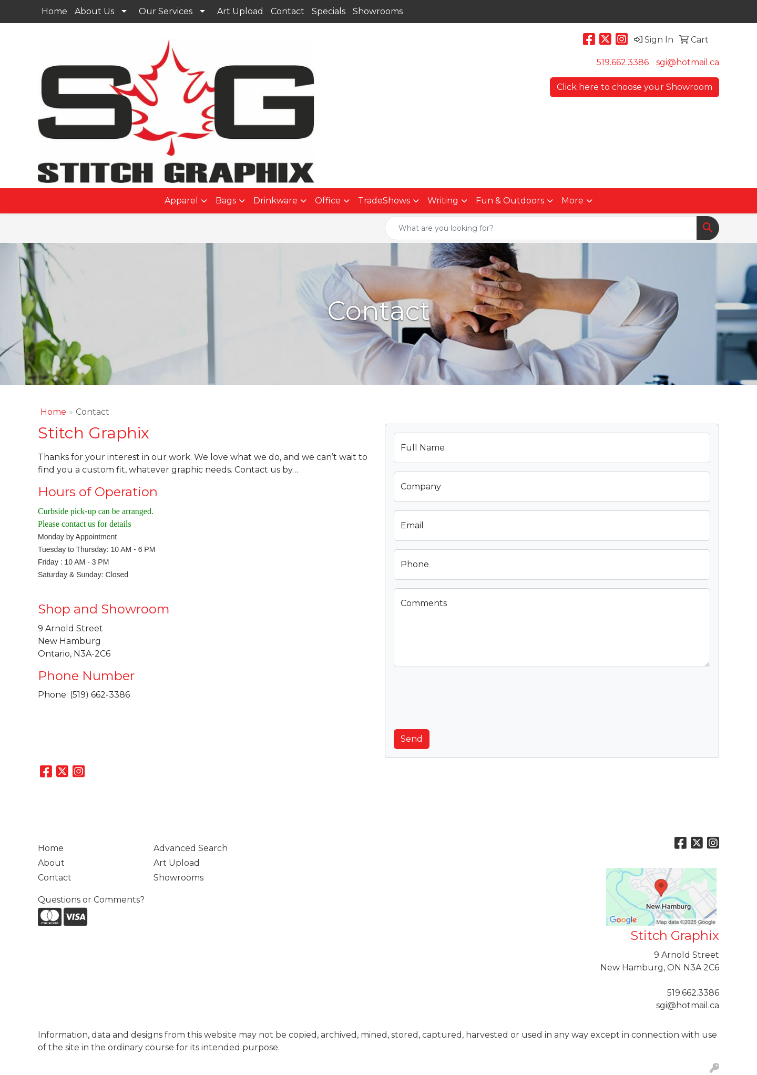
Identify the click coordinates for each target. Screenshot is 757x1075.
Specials (328, 11)
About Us (94, 11)
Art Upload (240, 11)
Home (54, 11)
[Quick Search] (541, 228)
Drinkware (275, 201)
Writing (442, 201)
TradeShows (384, 201)
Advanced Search (191, 848)
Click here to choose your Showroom (634, 87)
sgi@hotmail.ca (687, 62)
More (572, 201)
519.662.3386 (623, 62)
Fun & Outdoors (510, 201)
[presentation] (474, 695)
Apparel (181, 201)
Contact (287, 11)
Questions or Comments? (91, 900)
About (51, 863)
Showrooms (378, 11)
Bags (226, 201)
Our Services (165, 11)
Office (328, 201)
